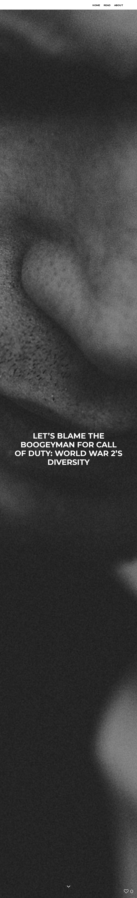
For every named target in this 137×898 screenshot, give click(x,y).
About (118, 5)
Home (96, 5)
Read (107, 5)
